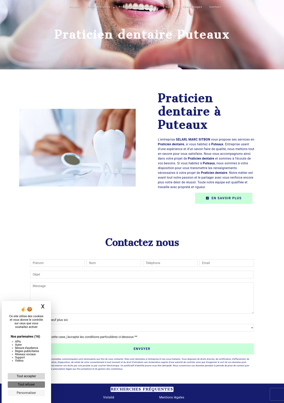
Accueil (74, 6)
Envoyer (142, 349)
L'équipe (169, 6)
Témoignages (192, 6)
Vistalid (108, 397)
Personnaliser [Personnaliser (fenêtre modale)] (26, 393)
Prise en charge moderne (137, 6)
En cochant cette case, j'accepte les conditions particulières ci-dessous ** (85, 337)
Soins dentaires (99, 6)
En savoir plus (224, 198)
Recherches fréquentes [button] (142, 389)
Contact (215, 6)
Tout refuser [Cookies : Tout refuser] (26, 384)
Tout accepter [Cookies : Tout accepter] (26, 376)
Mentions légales (171, 397)
